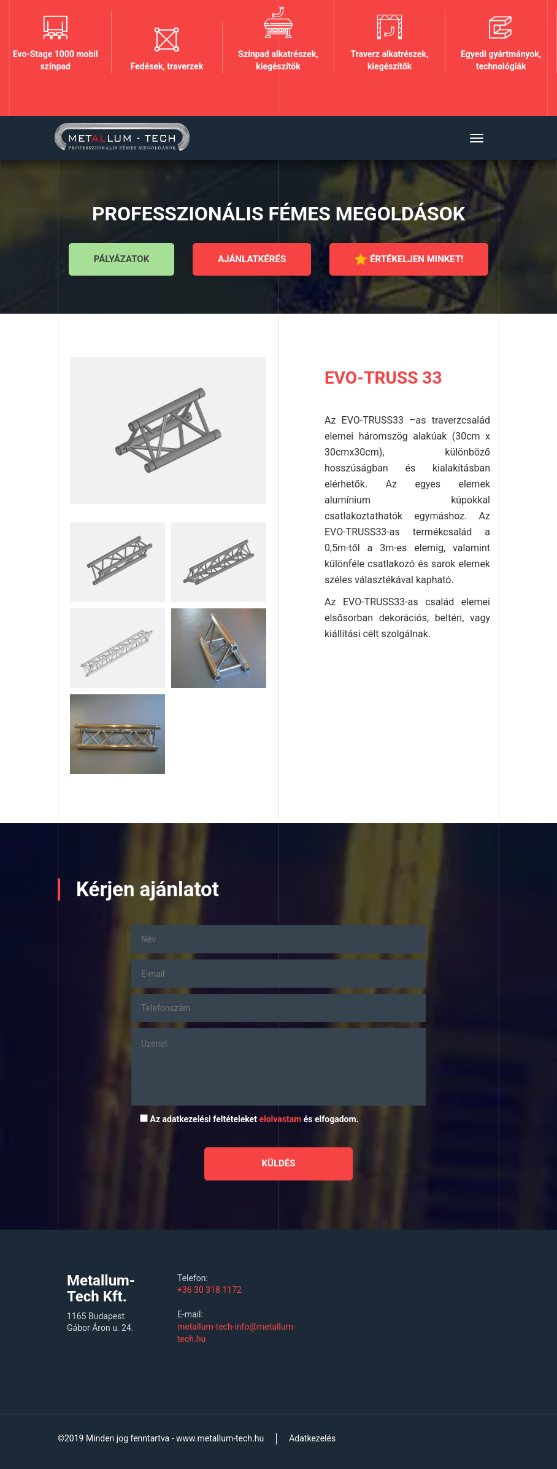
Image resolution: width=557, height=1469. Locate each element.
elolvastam (280, 1119)
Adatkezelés (312, 1438)
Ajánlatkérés (252, 259)
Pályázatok (121, 259)
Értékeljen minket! (409, 259)
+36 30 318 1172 (209, 1290)
